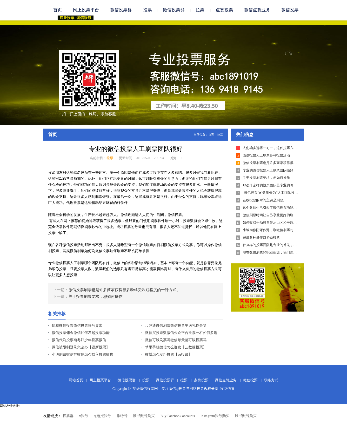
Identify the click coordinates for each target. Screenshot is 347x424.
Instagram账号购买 (214, 416)
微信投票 (290, 10)
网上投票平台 (86, 10)
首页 (57, 10)
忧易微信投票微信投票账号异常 (77, 326)
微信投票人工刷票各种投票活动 (266, 155)
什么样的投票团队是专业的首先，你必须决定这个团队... (284, 245)
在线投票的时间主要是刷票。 (265, 200)
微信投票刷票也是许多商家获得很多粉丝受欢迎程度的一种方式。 (124, 290)
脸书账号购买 (144, 416)
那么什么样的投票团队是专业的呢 (268, 185)
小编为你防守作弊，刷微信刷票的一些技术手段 (278, 230)
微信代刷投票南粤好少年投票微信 (79, 340)
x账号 (83, 416)
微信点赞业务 (257, 10)
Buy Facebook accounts (177, 416)
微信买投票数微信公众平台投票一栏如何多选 (181, 333)
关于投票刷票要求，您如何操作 (95, 297)
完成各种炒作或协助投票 (261, 238)
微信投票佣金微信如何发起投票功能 (81, 333)
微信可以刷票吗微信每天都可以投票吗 (176, 340)
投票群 (68, 416)
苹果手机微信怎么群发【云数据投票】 (176, 347)
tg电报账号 (102, 416)
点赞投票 (224, 10)
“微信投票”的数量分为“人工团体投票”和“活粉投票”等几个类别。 (291, 193)
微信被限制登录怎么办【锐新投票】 (81, 347)
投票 (147, 10)
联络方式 (271, 380)
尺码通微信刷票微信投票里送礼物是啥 (176, 326)
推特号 (122, 416)
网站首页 (76, 380)
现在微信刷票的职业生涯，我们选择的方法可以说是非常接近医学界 (293, 252)
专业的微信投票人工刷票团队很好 (268, 170)
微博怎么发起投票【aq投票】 (168, 355)
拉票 (200, 10)
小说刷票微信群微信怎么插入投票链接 (82, 355)
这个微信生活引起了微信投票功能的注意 (273, 208)
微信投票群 (121, 10)
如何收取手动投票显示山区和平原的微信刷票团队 (280, 223)
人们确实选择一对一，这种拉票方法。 (271, 148)
